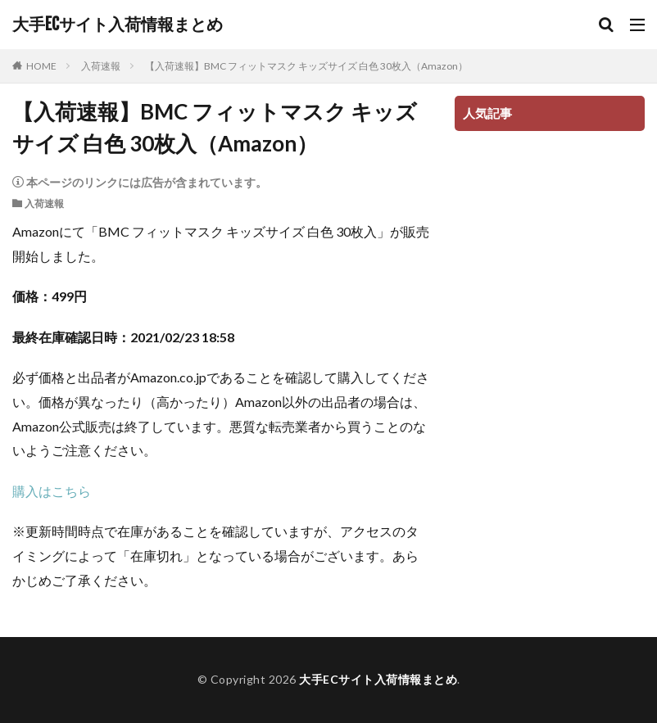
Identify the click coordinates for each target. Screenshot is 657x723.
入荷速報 (100, 66)
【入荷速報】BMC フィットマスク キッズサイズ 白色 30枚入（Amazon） (306, 66)
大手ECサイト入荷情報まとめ (117, 24)
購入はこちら (51, 491)
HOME (41, 66)
